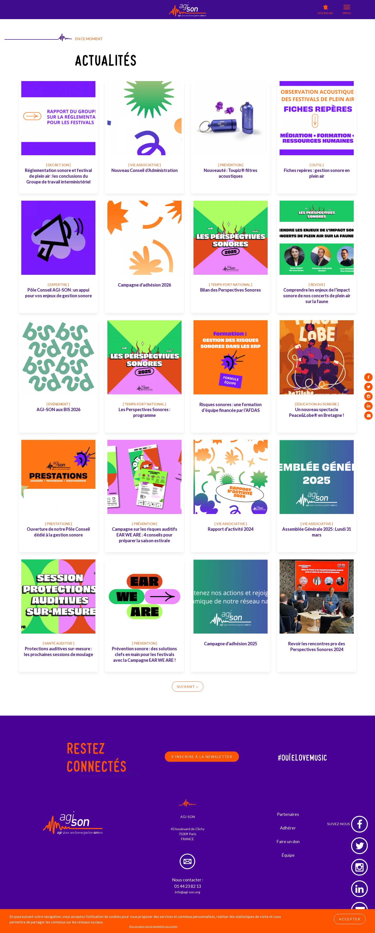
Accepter (349, 919)
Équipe (288, 855)
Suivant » (187, 687)
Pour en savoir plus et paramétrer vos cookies (153, 926)
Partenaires (288, 814)
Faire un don (288, 841)
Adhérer (288, 827)
